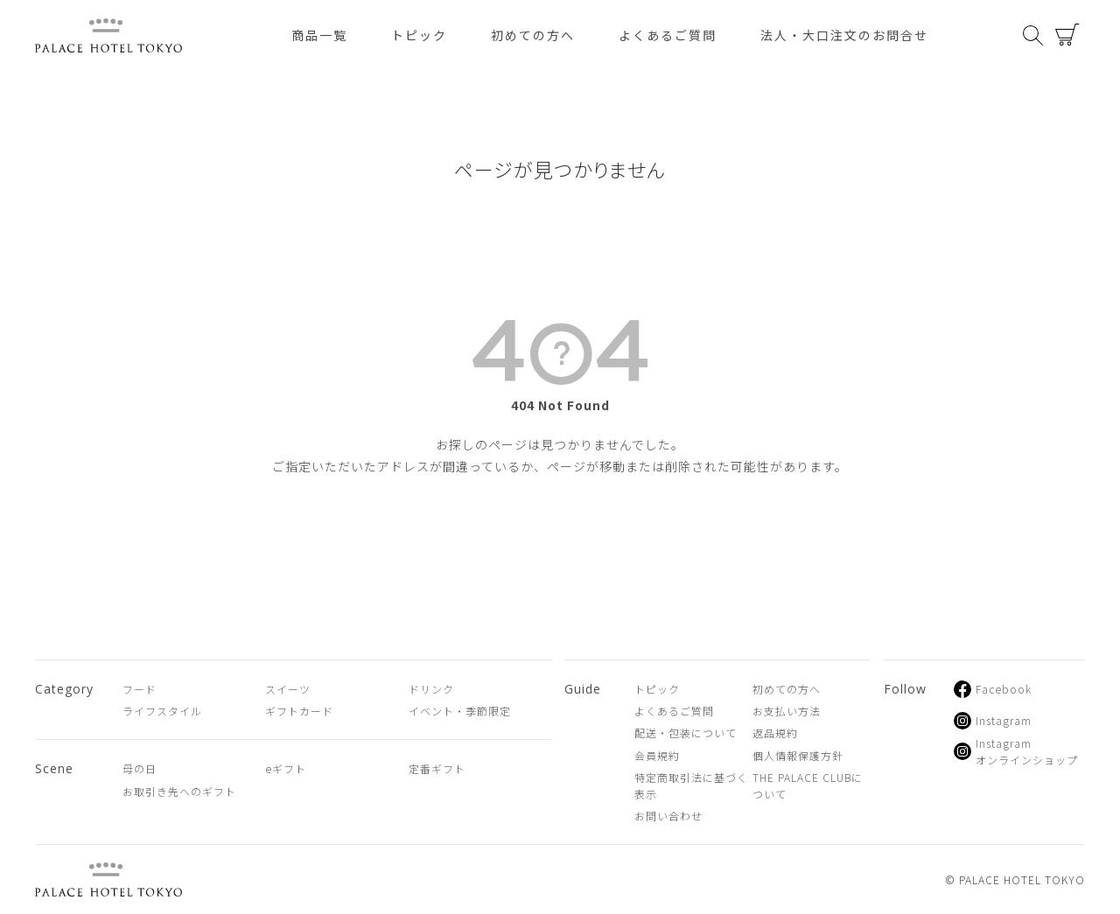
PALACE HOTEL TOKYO (108, 879)
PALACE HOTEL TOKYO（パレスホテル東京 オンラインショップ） (108, 35)
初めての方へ (533, 35)
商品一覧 (319, 35)
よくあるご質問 (668, 35)
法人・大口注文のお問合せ (844, 35)
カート (1067, 34)
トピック (419, 35)
